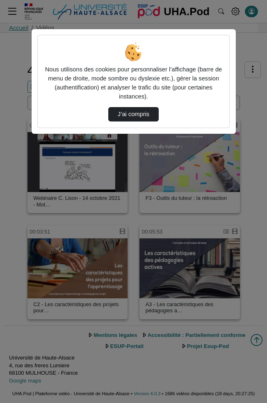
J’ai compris (133, 114)
